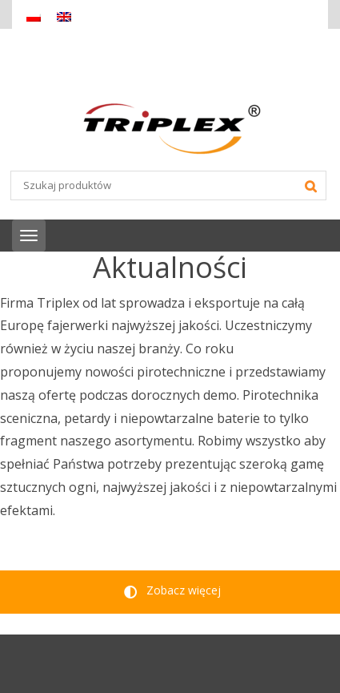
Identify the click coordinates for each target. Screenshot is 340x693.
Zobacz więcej (172, 590)
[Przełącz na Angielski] (64, 16)
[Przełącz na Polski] (33, 16)
